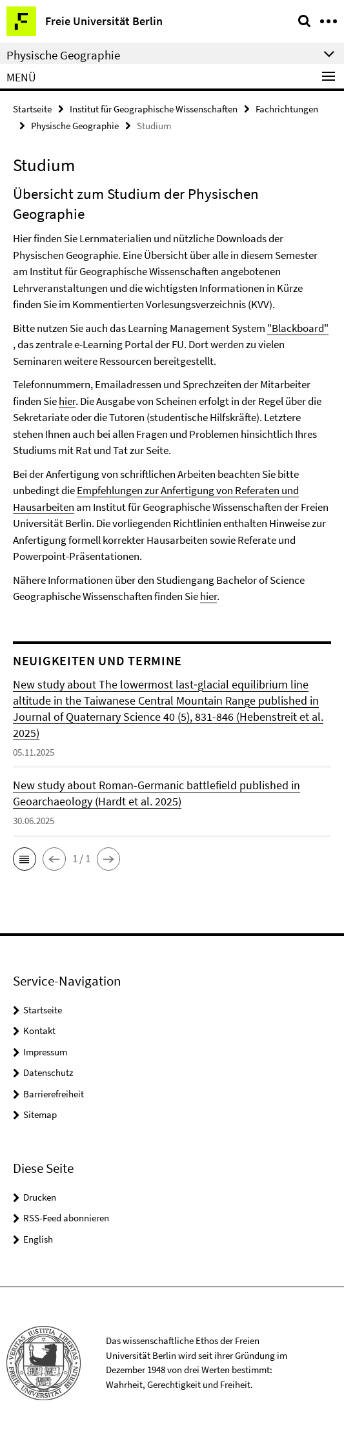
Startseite (32, 109)
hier (67, 401)
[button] (24, 859)
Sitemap (40, 1114)
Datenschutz (48, 1072)
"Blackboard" (298, 328)
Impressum (45, 1052)
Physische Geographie (75, 125)
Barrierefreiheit (53, 1094)
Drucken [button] (39, 1197)
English (38, 1239)
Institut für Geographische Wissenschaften (154, 109)
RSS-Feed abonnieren (66, 1218)
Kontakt (39, 1030)
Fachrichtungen (287, 109)
